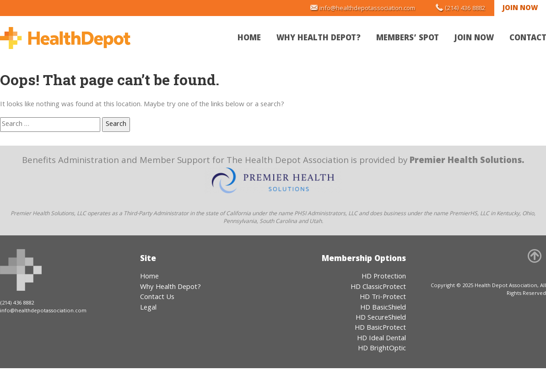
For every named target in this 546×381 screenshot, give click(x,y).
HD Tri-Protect (383, 298)
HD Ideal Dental (381, 339)
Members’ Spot (407, 38)
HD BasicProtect (380, 328)
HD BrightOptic (382, 349)
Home (249, 38)
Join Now (520, 9)
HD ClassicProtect (378, 288)
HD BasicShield (383, 308)
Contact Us (157, 298)
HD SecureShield (381, 318)
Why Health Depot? (318, 38)
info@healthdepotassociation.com (367, 9)
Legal (148, 308)
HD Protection (384, 277)
